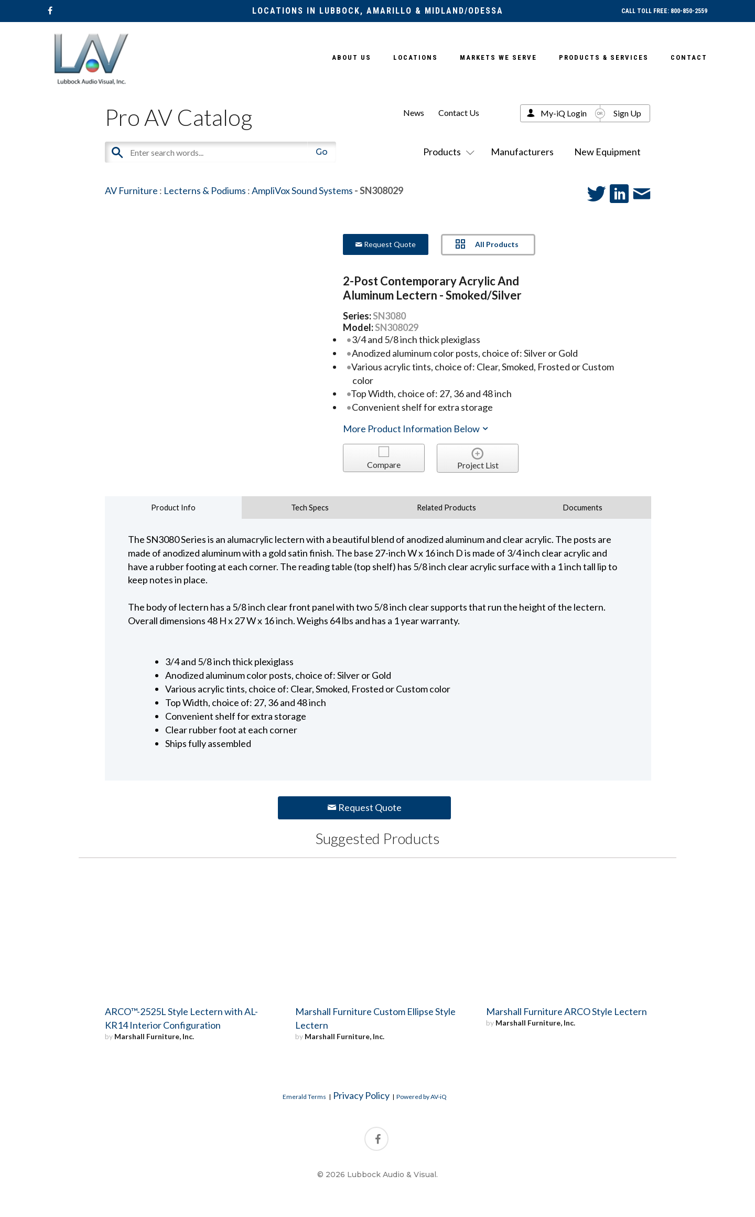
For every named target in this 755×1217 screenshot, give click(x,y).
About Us (351, 57)
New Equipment (607, 151)
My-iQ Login (564, 113)
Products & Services (604, 57)
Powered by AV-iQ (421, 1097)
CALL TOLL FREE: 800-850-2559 (664, 11)
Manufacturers (522, 151)
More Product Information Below (416, 428)
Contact (689, 57)
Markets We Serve (498, 57)
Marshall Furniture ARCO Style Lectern (566, 1011)
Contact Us (458, 113)
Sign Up (627, 113)
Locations (415, 57)
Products (446, 151)
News (413, 113)
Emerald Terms (304, 1097)
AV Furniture (131, 190)
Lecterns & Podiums (205, 190)
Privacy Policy (361, 1095)
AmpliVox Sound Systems (302, 190)
